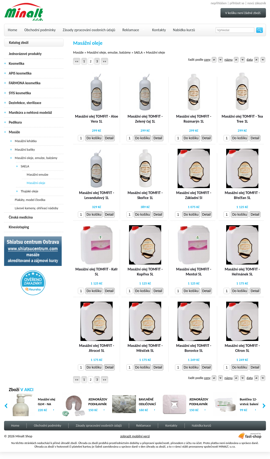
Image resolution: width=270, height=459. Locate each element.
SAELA (25, 166)
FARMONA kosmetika (24, 83)
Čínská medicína (21, 217)
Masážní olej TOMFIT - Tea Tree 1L (242, 119)
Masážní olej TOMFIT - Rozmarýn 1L (193, 119)
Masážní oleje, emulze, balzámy (36, 158)
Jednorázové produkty (25, 54)
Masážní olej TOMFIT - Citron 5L (242, 348)
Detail (109, 138)
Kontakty (159, 30)
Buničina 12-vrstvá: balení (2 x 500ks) (249, 404)
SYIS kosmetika (20, 93)
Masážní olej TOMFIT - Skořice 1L (145, 195)
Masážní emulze (37, 175)
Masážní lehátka (26, 141)
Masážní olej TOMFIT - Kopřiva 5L (145, 271)
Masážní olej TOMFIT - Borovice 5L (193, 348)
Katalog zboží (19, 42)
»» (104, 61)
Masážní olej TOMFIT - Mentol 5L (193, 271)
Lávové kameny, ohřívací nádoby (36, 208)
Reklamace (130, 30)
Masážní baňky (25, 150)
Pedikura (15, 122)
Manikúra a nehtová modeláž (30, 112)
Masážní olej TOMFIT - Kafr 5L (96, 271)
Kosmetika (16, 63)
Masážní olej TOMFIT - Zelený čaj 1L (145, 119)
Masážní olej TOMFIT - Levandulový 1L (96, 195)
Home (12, 30)
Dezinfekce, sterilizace (25, 103)
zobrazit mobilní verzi (135, 436)
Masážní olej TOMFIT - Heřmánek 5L (242, 271)
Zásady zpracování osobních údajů (89, 30)
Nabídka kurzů (184, 30)
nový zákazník (256, 3)
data (250, 59)
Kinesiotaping (19, 227)
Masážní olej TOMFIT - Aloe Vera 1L (96, 119)
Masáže (14, 132)
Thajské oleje (29, 191)
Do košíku (93, 138)
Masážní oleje (36, 183)
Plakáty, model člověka (30, 200)
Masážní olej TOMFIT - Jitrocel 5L (96, 348)
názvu (229, 59)
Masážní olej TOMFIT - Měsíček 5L (145, 348)
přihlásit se (237, 3)
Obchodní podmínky (39, 30)
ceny (207, 59)
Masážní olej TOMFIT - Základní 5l (193, 195)
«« (76, 61)
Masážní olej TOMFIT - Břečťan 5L (242, 195)
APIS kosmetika (20, 73)
